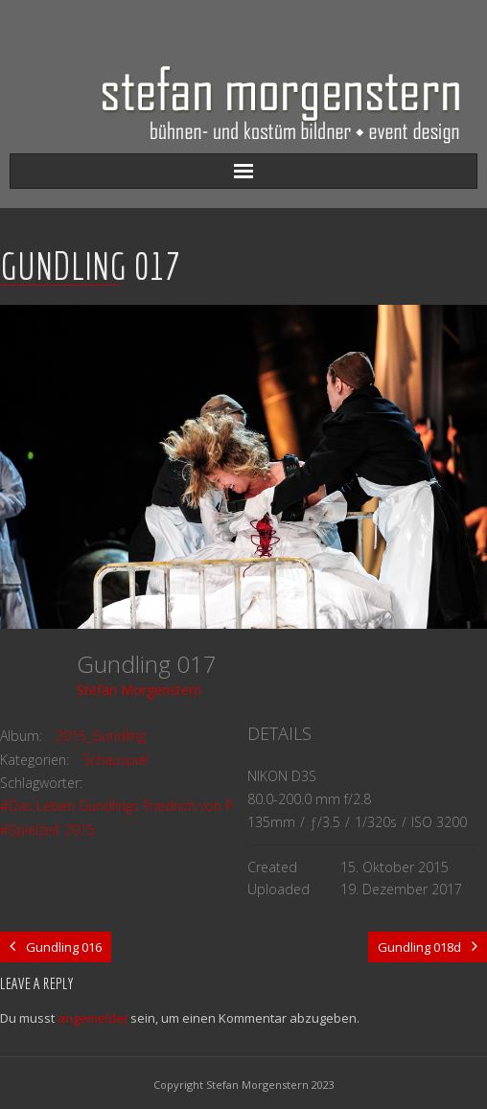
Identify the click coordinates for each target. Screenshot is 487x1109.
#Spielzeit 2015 (47, 829)
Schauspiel (115, 760)
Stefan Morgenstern (139, 690)
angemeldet (93, 1018)
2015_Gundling (101, 736)
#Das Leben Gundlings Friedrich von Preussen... (145, 806)
